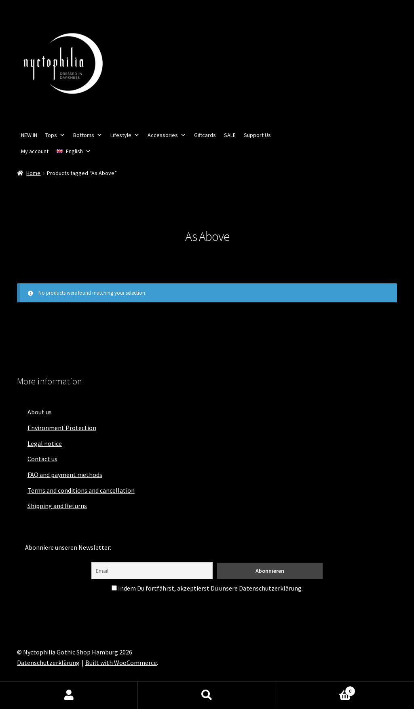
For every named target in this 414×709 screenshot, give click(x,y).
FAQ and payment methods (64, 475)
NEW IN (29, 135)
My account (35, 151)
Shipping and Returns (57, 506)
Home (33, 173)
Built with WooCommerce (121, 662)
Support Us (257, 135)
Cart (316, 689)
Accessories (167, 135)
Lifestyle (124, 135)
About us (39, 412)
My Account (69, 695)
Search (207, 695)
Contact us (42, 459)
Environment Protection (61, 428)
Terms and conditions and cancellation (81, 490)
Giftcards (205, 135)
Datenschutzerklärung (48, 662)
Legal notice (44, 443)
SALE (230, 135)
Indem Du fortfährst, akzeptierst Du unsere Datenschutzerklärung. (207, 588)
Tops (55, 135)
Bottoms (87, 135)
